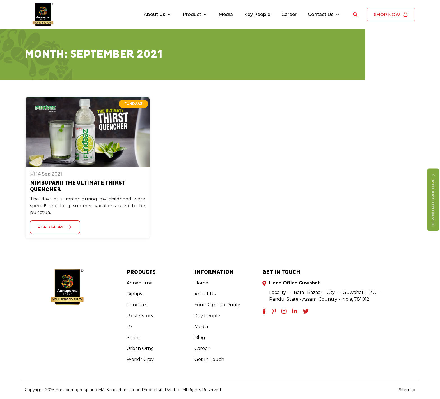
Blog (199, 337)
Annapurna (139, 283)
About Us (157, 14)
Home (201, 283)
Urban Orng (140, 348)
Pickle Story (140, 315)
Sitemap (407, 389)
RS (130, 326)
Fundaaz (133, 104)
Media (226, 14)
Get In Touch (209, 359)
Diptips (134, 294)
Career (289, 14)
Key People (257, 14)
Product (195, 14)
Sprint (133, 337)
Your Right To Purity (217, 304)
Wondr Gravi (141, 359)
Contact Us (324, 14)
